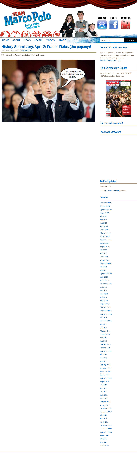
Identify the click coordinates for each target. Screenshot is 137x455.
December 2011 (105, 368)
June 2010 (103, 418)
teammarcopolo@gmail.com (110, 60)
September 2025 (106, 209)
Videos (50, 40)
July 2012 (103, 354)
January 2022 (105, 260)
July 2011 (103, 385)
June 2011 (103, 388)
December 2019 (105, 284)
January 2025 (105, 236)
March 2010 (104, 422)
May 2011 (103, 392)
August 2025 (104, 213)
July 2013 (103, 338)
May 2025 (103, 223)
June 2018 (103, 297)
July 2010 (103, 415)
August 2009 (104, 435)
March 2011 (104, 398)
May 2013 (103, 341)
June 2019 (103, 287)
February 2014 (105, 331)
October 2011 (105, 375)
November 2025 (106, 203)
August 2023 (104, 246)
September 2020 (106, 273)
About (16, 40)
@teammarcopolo (112, 190)
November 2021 (106, 263)
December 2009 (105, 425)
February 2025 (105, 233)
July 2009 (103, 439)
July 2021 (103, 267)
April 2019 (104, 294)
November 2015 (106, 321)
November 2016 (106, 311)
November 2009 (106, 429)
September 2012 (106, 351)
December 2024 (105, 240)
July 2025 (103, 216)
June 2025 (103, 220)
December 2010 (105, 408)
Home (5, 40)
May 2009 (103, 442)
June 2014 (103, 324)
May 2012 (103, 361)
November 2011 (106, 371)
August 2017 (104, 304)
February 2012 (105, 364)
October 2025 (105, 206)
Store (62, 40)
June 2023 (103, 253)
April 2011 (104, 395)
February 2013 (105, 344)
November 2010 (106, 412)
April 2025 (104, 226)
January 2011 (104, 405)
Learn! (38, 40)
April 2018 (104, 300)
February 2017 (105, 307)
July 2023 (103, 250)
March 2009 (104, 445)
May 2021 (103, 270)
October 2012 (105, 348)
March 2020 (104, 280)
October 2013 (105, 334)
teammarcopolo (27, 50)
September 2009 (106, 432)
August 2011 (104, 381)
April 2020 (104, 277)
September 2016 (106, 314)
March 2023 (104, 257)
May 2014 (103, 327)
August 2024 (104, 243)
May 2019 (103, 290)
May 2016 (103, 317)
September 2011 (106, 378)
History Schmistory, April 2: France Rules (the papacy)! (46, 47)
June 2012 (103, 358)
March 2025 (104, 230)
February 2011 (105, 402)
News (27, 40)
